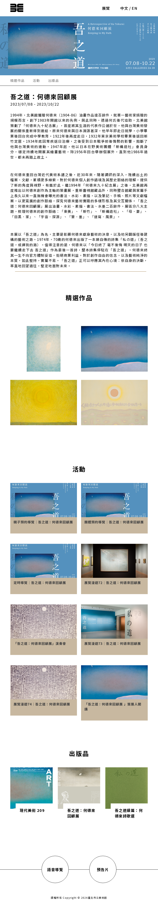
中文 (124, 8)
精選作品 (17, 80)
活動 (36, 80)
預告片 (103, 869)
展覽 (106, 8)
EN (134, 8)
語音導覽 (55, 869)
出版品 (53, 80)
